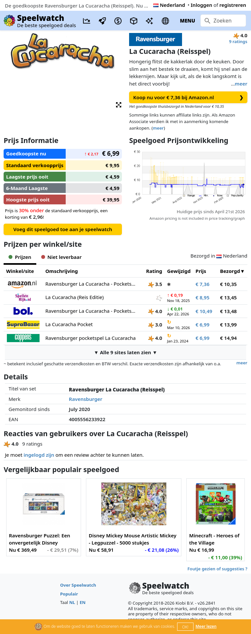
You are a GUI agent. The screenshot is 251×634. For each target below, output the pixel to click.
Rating (154, 271)
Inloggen (201, 5)
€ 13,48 (228, 311)
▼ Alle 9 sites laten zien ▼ (125, 352)
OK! (185, 627)
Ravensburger (85, 399)
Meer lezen (205, 626)
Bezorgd (230, 271)
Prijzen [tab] (19, 257)
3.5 (155, 284)
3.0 (155, 324)
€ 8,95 (202, 297)
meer (241, 83)
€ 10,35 (228, 284)
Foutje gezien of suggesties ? (217, 569)
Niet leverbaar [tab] (61, 257)
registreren (232, 5)
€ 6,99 (202, 324)
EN (83, 602)
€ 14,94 (228, 338)
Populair (69, 594)
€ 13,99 (228, 324)
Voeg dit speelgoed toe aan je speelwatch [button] (62, 229)
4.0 (155, 311)
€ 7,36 (202, 284)
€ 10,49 (203, 311)
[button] (118, 104)
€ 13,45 (228, 297)
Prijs (200, 271)
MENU (187, 20)
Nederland (169, 5)
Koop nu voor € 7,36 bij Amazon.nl (188, 97)
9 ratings (238, 41)
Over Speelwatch (78, 585)
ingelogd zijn (39, 455)
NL (72, 602)
